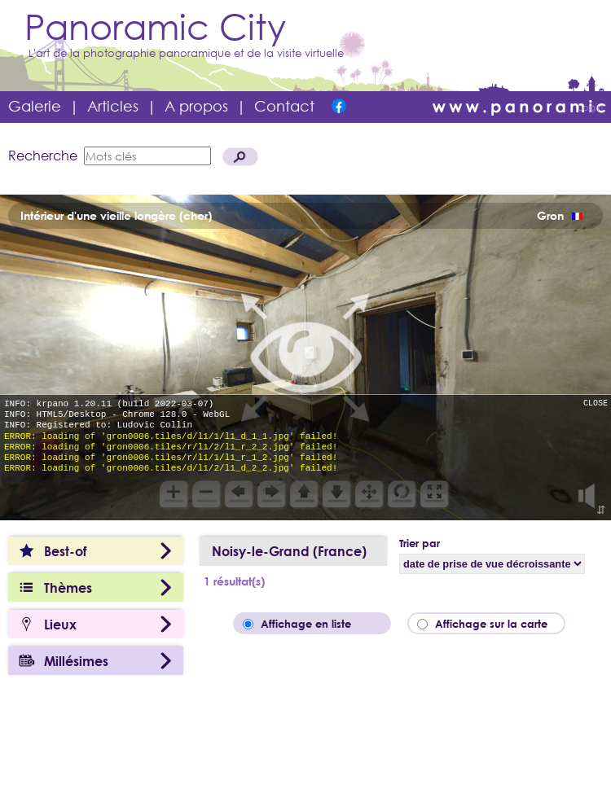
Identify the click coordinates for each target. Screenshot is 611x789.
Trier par (419, 543)
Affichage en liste (317, 623)
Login (590, 107)
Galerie (34, 106)
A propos (196, 106)
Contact (284, 106)
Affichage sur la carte (496, 623)
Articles (112, 106)
